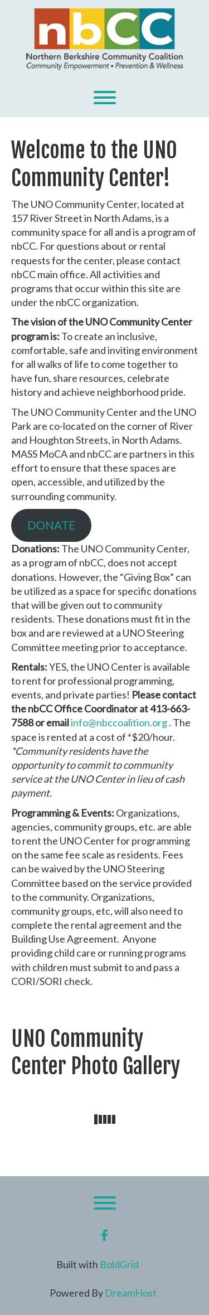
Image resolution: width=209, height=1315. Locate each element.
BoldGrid (119, 1264)
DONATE (51, 525)
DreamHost (131, 1293)
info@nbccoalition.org (119, 722)
